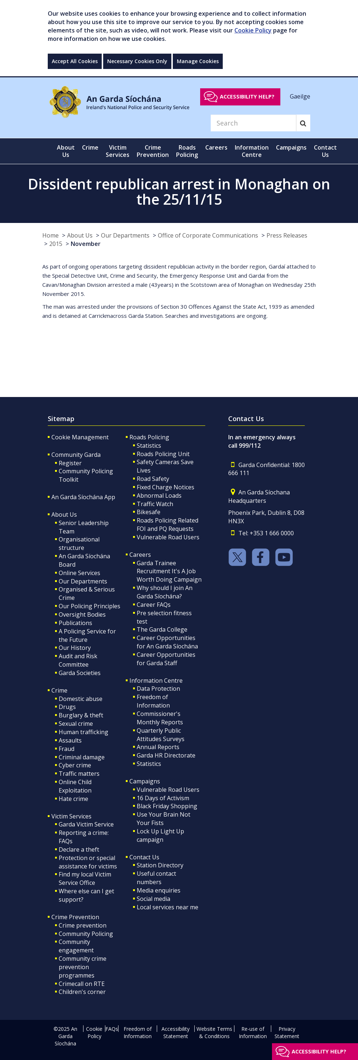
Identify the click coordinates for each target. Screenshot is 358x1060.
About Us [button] (66, 151)
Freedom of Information (153, 701)
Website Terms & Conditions (214, 1032)
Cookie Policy (253, 30)
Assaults (70, 740)
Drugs (67, 707)
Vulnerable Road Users (168, 537)
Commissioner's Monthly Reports (160, 718)
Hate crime (73, 799)
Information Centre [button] (252, 151)
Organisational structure (79, 543)
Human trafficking (83, 732)
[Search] (253, 123)
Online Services (79, 573)
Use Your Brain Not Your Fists (163, 818)
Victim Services (71, 816)
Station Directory (160, 865)
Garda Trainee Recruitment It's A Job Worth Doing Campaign (169, 571)
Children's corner (82, 992)
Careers (140, 555)
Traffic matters (79, 774)
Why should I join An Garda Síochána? (164, 592)
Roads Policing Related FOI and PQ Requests (167, 524)
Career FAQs (154, 605)
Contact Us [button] (325, 151)
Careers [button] (216, 147)
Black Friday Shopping (167, 806)
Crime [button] (90, 147)
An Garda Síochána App (83, 497)
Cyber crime (75, 765)
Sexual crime (76, 724)
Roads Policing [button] (187, 151)
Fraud (66, 749)
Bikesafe (148, 512)
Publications (75, 623)
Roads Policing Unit (163, 454)
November (86, 244)
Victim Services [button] (117, 151)
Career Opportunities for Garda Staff (166, 659)
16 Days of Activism (163, 798)
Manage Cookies (198, 61)
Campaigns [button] (291, 147)
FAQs (111, 1028)
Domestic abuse (80, 699)
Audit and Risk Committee (78, 660)
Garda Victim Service (86, 824)
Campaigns (144, 781)
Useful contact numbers (156, 878)
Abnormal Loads (159, 496)
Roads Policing (149, 437)
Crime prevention (82, 925)
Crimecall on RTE (82, 984)
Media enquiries (158, 890)
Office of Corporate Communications (208, 235)
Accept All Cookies (75, 61)
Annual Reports (158, 747)
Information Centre (156, 681)
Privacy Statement (287, 1032)
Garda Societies (80, 673)
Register (70, 463)
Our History (75, 648)
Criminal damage (82, 757)
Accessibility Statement (176, 1032)
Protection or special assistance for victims (88, 862)
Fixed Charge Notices (165, 487)
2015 (55, 244)
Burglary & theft (81, 715)
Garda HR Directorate (166, 755)
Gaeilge (300, 96)
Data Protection (158, 689)
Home (50, 235)
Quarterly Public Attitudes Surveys (160, 734)
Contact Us (144, 857)
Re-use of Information (253, 1032)
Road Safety (153, 479)
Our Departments (125, 235)
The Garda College (162, 629)
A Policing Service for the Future (87, 635)
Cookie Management (80, 437)
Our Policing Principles (89, 606)
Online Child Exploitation (75, 786)
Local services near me (167, 907)
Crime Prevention (75, 917)
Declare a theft (79, 849)
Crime (59, 690)
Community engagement (76, 946)
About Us (80, 235)
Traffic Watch (155, 504)
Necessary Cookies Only (137, 61)
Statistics (149, 446)
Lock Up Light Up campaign (160, 835)
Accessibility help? (247, 96)
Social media (153, 899)
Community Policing (86, 934)
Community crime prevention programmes (82, 967)
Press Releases (286, 235)
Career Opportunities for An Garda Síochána (167, 642)
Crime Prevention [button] (153, 151)
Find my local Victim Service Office (85, 878)
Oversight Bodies (82, 614)
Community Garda (76, 455)
